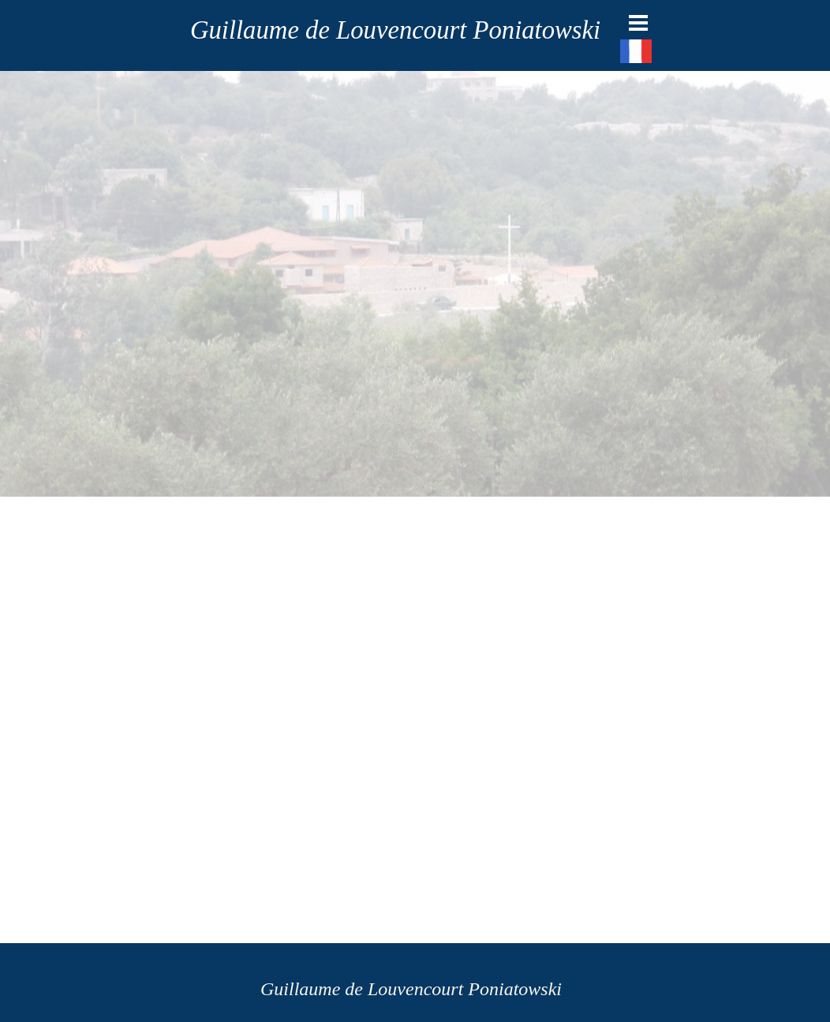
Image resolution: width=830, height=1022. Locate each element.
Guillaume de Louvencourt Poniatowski (395, 30)
